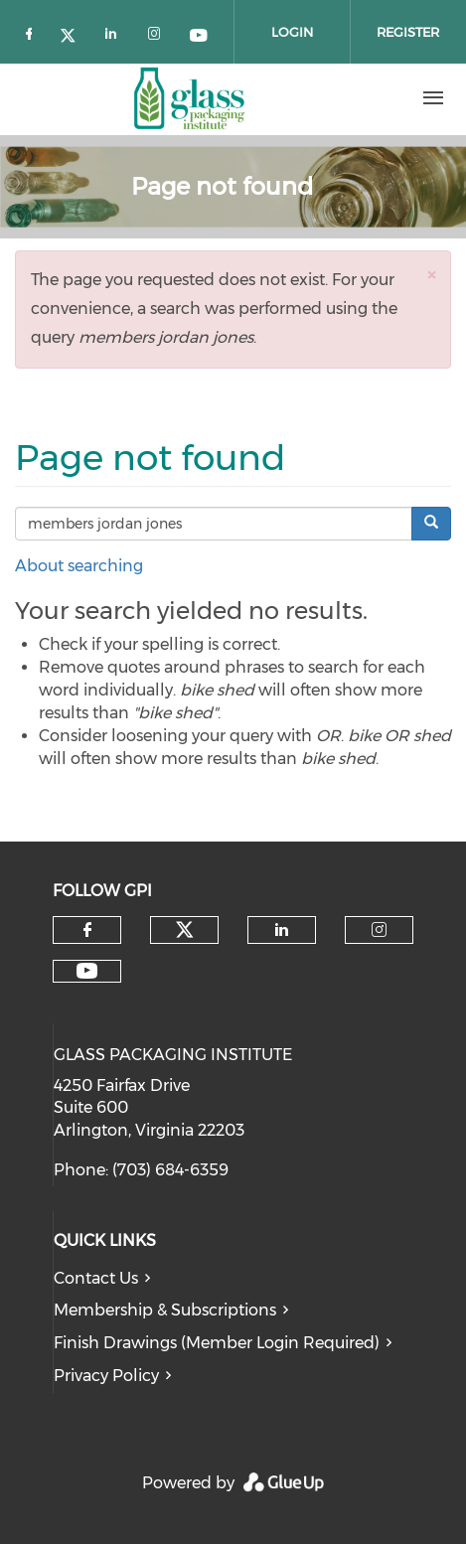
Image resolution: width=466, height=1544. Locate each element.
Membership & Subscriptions (165, 1310)
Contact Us (96, 1278)
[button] (431, 274)
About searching (79, 565)
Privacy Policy (106, 1375)
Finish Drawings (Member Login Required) (217, 1342)
